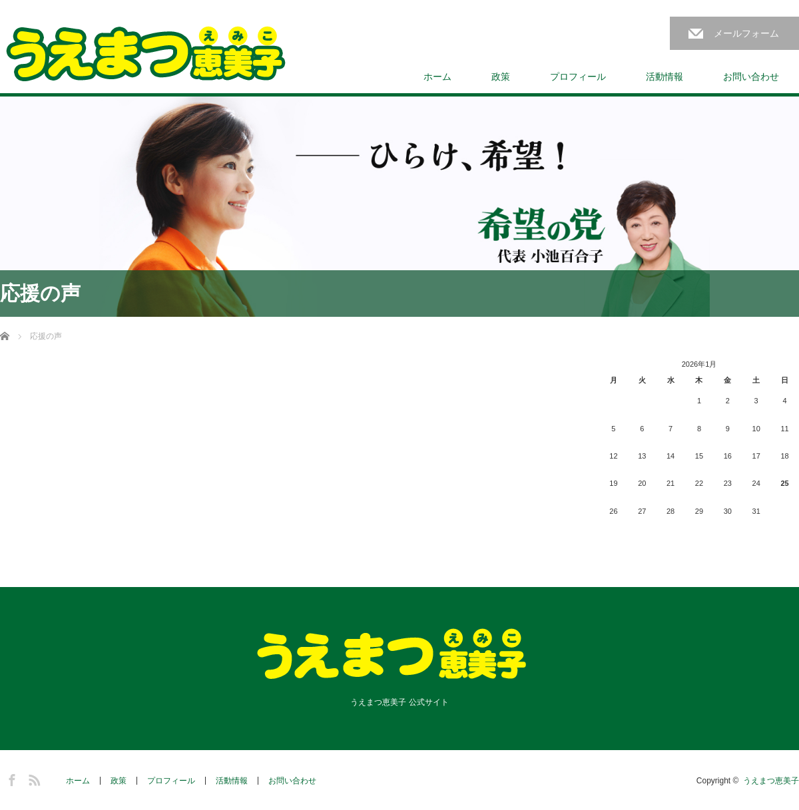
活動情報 (664, 76)
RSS (33, 778)
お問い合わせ (751, 76)
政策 (500, 76)
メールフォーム (746, 33)
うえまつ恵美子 (771, 780)
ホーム (437, 76)
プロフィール (578, 76)
